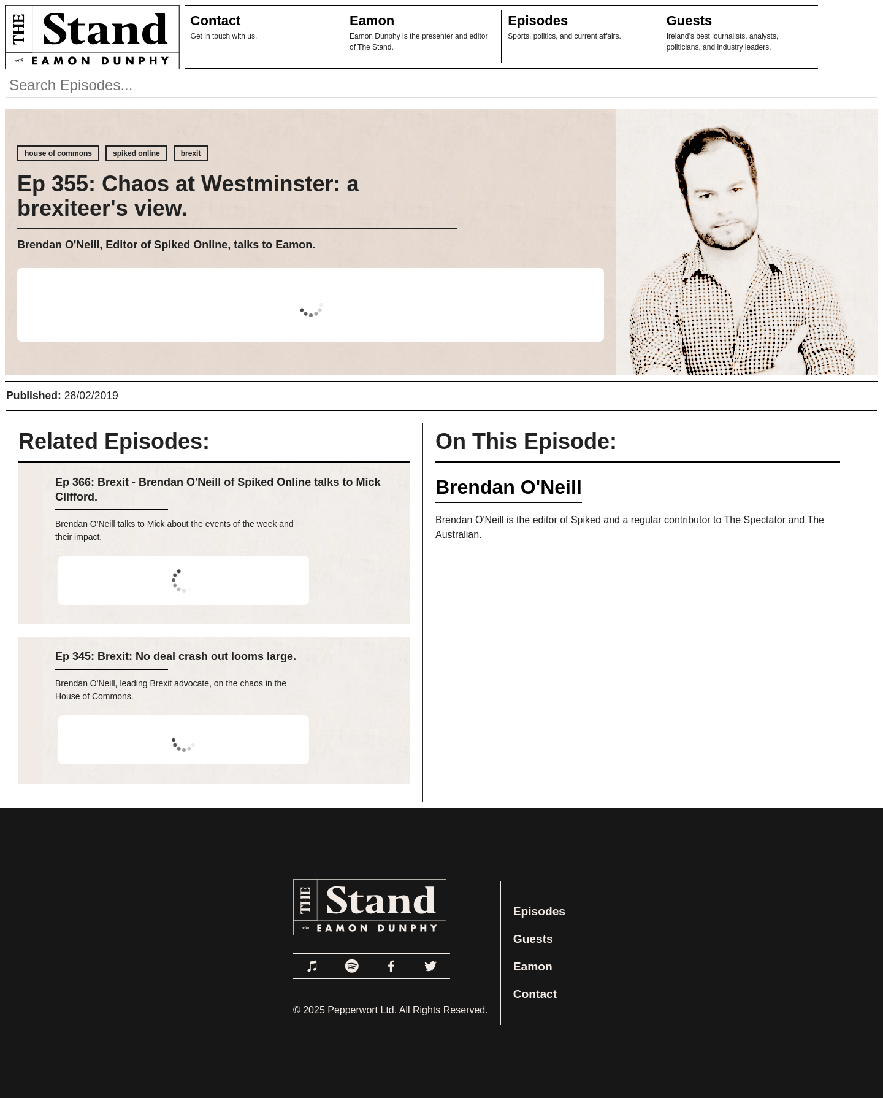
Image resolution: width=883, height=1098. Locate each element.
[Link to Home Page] (90, 37)
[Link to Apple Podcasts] (312, 966)
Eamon (372, 20)
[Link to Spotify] (352, 966)
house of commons (58, 153)
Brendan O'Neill (508, 487)
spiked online (136, 153)
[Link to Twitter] (430, 966)
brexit (191, 153)
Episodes (538, 20)
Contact (216, 20)
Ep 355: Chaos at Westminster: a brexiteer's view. (188, 196)
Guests (690, 20)
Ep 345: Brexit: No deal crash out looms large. (175, 656)
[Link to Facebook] (391, 966)
